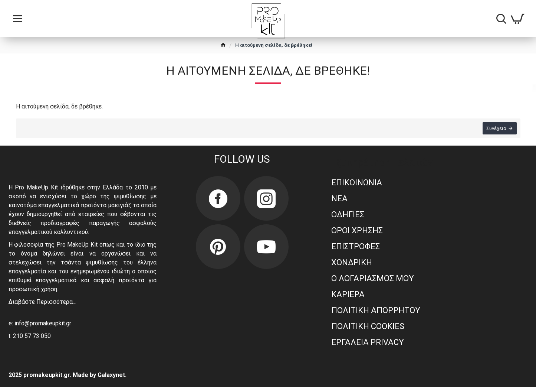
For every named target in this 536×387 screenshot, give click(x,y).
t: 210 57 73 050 (30, 335)
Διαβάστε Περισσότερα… (42, 301)
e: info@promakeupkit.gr (40, 323)
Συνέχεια (496, 128)
